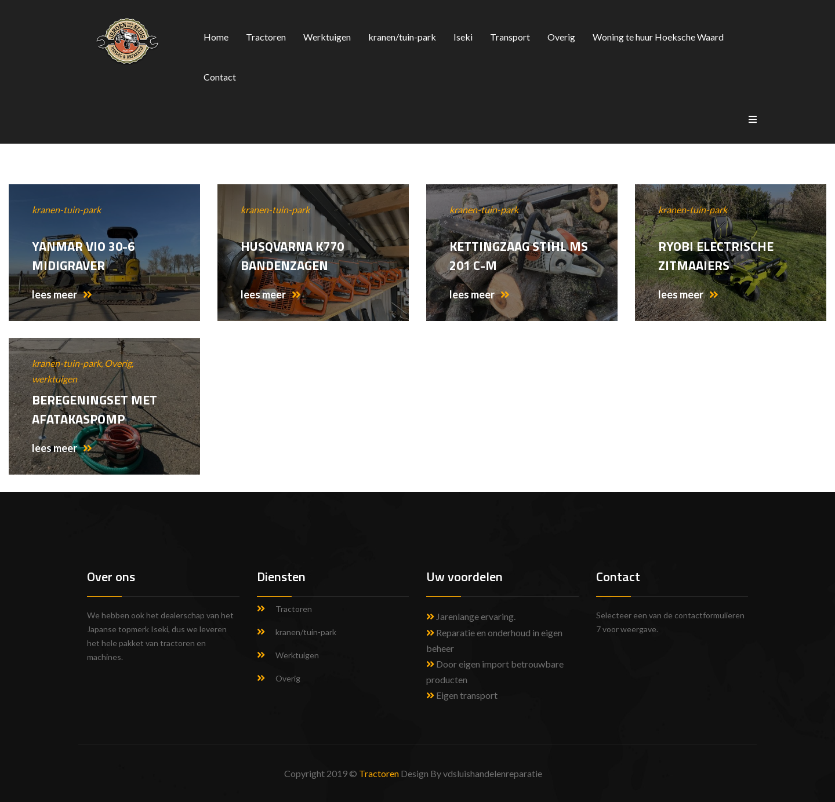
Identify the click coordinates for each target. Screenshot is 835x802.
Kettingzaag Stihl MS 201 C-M (518, 255)
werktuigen (54, 378)
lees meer (62, 294)
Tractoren (266, 36)
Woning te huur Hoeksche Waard (658, 36)
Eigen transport (462, 695)
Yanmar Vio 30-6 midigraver (83, 255)
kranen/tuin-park (402, 36)
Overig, (118, 363)
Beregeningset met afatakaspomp (94, 409)
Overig (561, 36)
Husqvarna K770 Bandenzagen (292, 255)
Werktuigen (327, 36)
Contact (220, 76)
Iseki (463, 36)
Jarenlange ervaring (475, 616)
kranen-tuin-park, (68, 363)
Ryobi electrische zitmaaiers (716, 255)
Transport (510, 36)
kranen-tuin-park (66, 209)
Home (216, 36)
